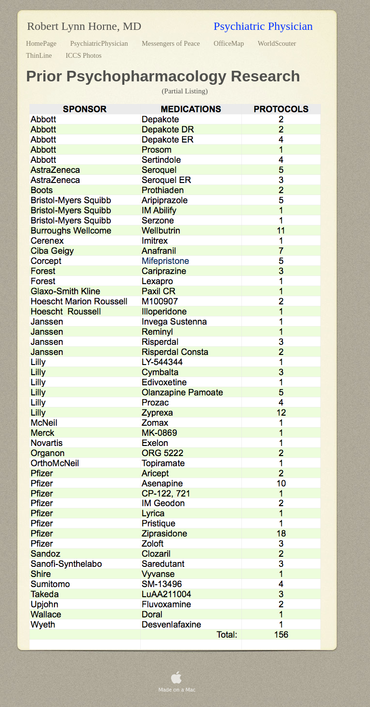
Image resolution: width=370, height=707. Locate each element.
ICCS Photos (84, 55)
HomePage (42, 43)
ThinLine (39, 55)
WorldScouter (277, 43)
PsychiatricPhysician (100, 43)
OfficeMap (230, 43)
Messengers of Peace (171, 43)
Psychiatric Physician (263, 26)
